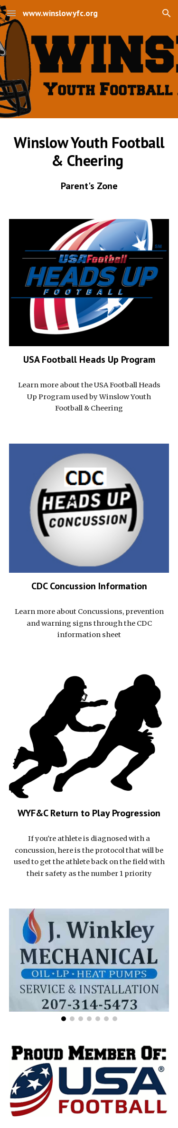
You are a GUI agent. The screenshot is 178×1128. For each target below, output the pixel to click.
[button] (11, 13)
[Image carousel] (89, 965)
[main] (89, 163)
